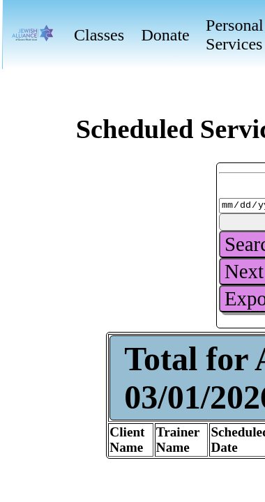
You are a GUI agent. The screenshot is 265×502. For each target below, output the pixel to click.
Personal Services (235, 34)
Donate (165, 35)
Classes (99, 35)
